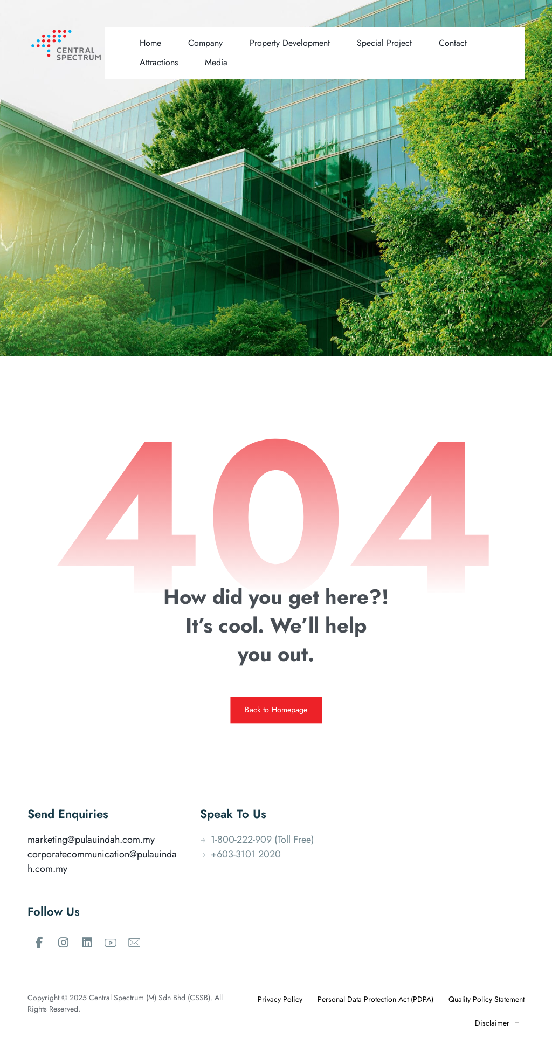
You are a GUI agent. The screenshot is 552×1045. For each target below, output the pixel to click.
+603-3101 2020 (240, 854)
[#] (39, 942)
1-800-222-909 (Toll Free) (257, 840)
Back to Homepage (276, 710)
